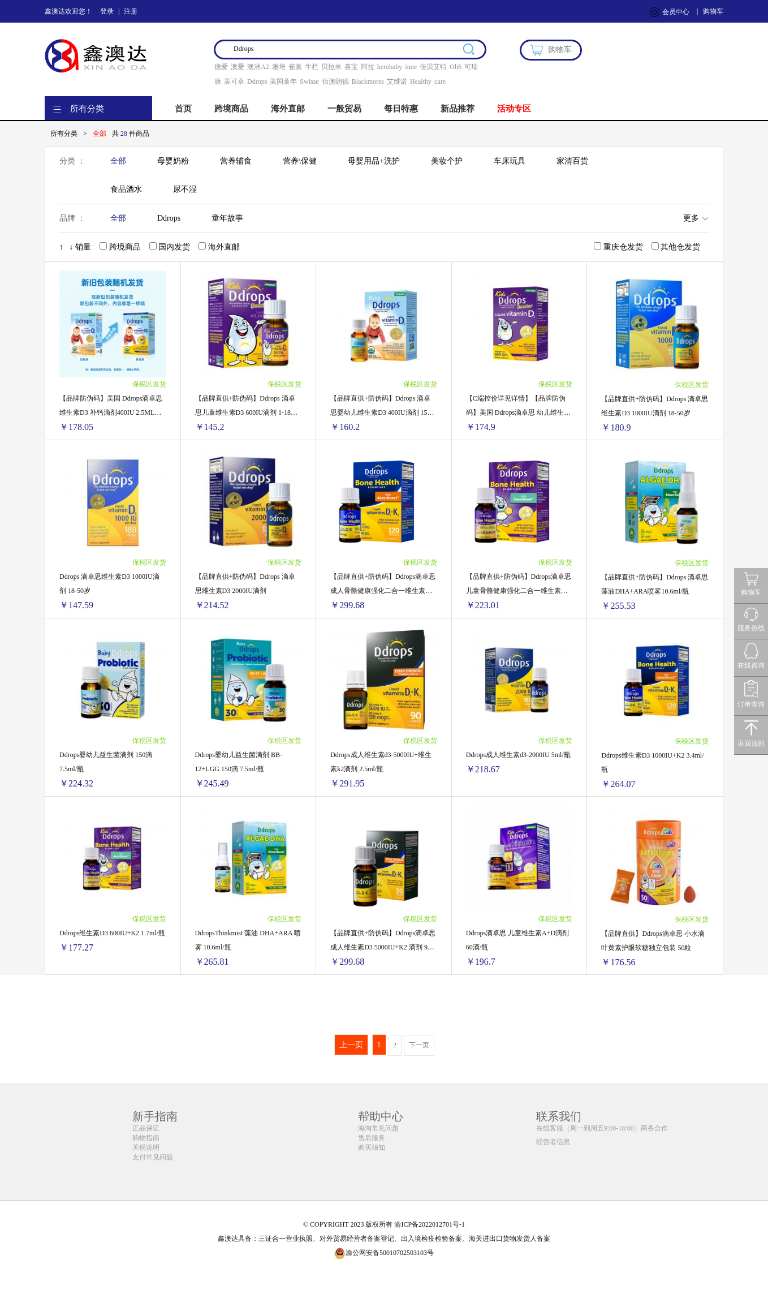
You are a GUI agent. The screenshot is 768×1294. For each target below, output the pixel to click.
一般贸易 (344, 108)
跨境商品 (231, 108)
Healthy (421, 81)
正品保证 (145, 1128)
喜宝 (351, 67)
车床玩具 (509, 161)
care (440, 81)
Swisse (309, 81)
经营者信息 (553, 1142)
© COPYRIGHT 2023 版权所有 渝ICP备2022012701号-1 (384, 1224)
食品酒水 (126, 189)
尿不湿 (185, 189)
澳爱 (237, 67)
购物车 (713, 11)
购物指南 (145, 1138)
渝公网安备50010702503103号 (384, 1253)
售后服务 (371, 1138)
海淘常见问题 (378, 1128)
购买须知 (371, 1147)
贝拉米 (331, 67)
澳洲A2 (258, 67)
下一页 (419, 1045)
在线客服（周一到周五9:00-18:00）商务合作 (602, 1128)
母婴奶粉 (173, 161)
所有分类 (87, 108)
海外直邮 (288, 108)
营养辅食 (236, 161)
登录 (107, 11)
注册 (130, 11)
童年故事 (227, 218)
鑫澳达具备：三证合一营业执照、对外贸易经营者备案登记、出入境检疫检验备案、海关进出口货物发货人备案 (384, 1239)
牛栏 (311, 67)
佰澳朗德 (335, 81)
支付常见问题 (152, 1157)
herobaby (390, 67)
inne (411, 67)
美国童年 (283, 81)
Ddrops (257, 81)
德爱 (221, 67)
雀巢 (295, 67)
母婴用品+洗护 (374, 161)
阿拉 (367, 67)
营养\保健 (300, 161)
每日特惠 (401, 108)
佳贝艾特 (433, 67)
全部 (118, 161)
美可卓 (234, 81)
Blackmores (368, 81)
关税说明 (145, 1147)
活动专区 (514, 108)
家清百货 (572, 161)
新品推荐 (457, 108)
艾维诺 (397, 81)
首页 (183, 108)
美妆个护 (447, 161)
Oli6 (455, 67)
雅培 (279, 67)
